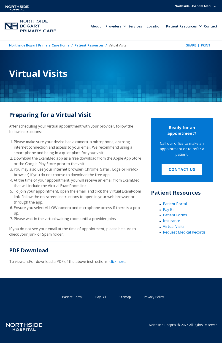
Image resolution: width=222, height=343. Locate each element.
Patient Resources (89, 45)
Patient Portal (175, 203)
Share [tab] (191, 45)
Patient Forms (175, 215)
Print (206, 45)
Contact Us (182, 169)
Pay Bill (169, 209)
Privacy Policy (154, 297)
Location (154, 26)
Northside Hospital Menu (195, 6)
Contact (210, 26)
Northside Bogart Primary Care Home (39, 45)
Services (135, 26)
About (96, 26)
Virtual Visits (173, 226)
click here (117, 261)
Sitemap (125, 297)
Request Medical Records (184, 232)
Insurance (171, 220)
